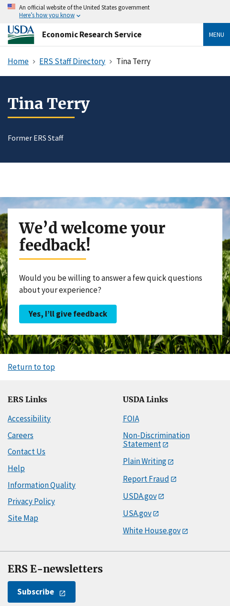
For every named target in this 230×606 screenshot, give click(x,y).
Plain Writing (144, 461)
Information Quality (42, 485)
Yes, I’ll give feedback (68, 314)
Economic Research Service (92, 34)
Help (16, 468)
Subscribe (35, 591)
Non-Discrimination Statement (156, 440)
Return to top (31, 367)
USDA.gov (140, 496)
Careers (20, 435)
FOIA (131, 418)
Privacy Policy (31, 501)
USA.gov (137, 513)
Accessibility (29, 418)
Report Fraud (146, 479)
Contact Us (26, 451)
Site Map (23, 518)
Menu (216, 34)
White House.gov (152, 530)
